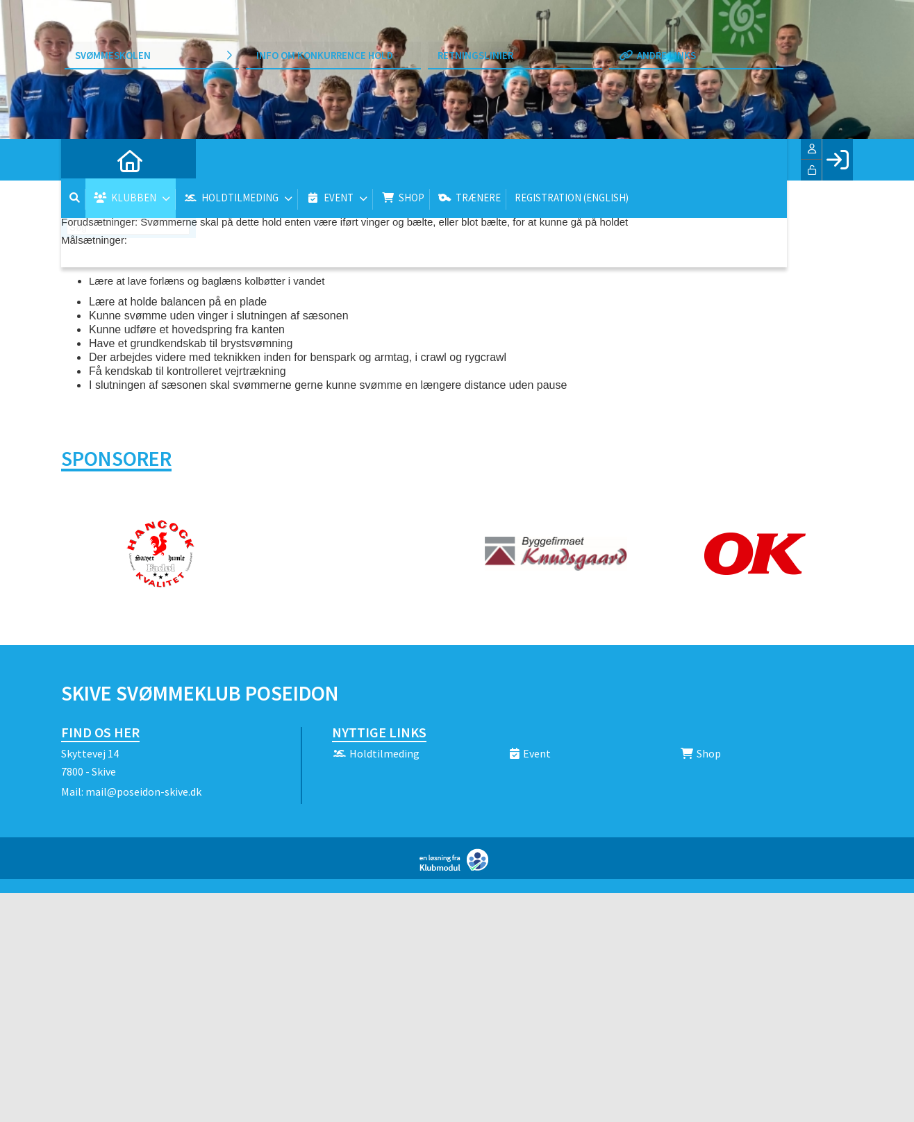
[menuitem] (82, 160)
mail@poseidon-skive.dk (143, 791)
